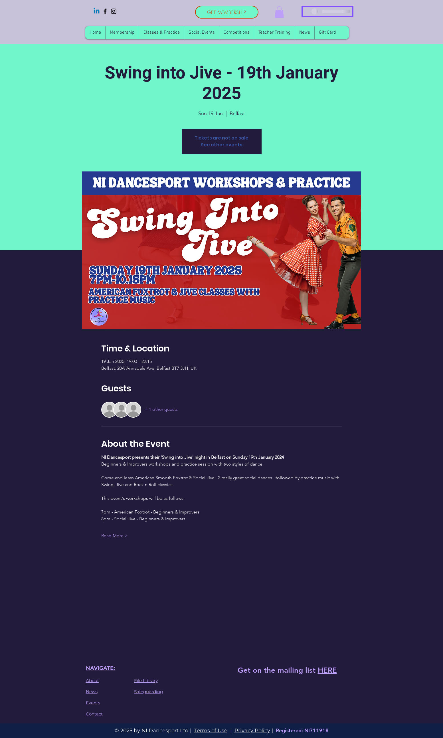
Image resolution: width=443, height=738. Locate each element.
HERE (327, 670)
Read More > (114, 535)
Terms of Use (210, 730)
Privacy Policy (252, 730)
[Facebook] (105, 11)
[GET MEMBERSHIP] (226, 12)
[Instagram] (113, 11)
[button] (279, 12)
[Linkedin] (96, 11)
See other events (221, 144)
